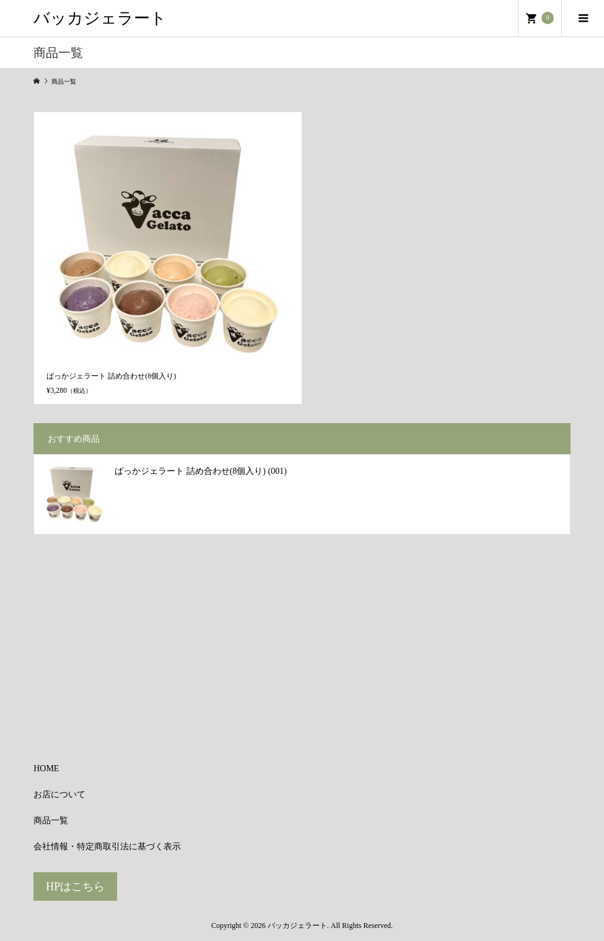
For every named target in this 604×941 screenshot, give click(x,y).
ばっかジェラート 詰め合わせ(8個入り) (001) (201, 471)
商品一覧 (50, 820)
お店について (59, 794)
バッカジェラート (100, 18)
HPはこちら (75, 886)
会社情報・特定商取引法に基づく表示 (107, 846)
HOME (46, 768)
